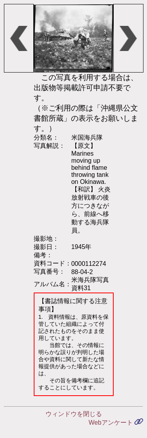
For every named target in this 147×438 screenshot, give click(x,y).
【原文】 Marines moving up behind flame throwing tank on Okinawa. (90, 163)
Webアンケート (116, 422)
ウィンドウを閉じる (73, 414)
